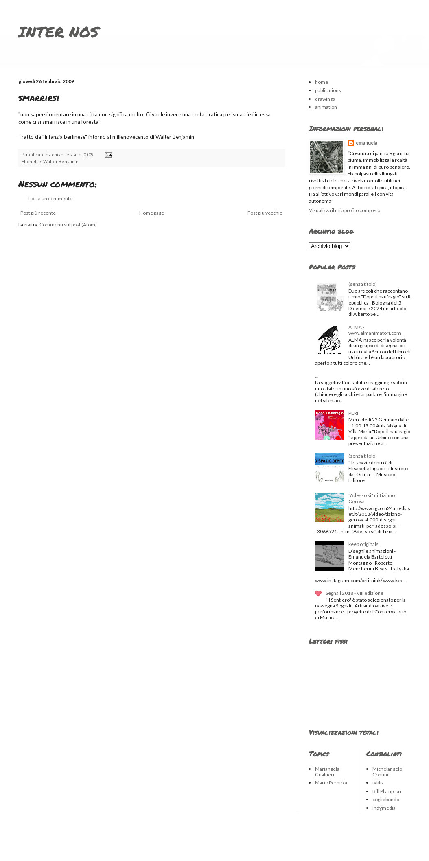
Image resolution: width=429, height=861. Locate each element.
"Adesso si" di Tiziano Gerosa (371, 498)
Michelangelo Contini (387, 772)
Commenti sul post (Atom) (68, 224)
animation (326, 107)
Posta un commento (50, 198)
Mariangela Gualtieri (327, 772)
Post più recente (38, 213)
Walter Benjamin (61, 161)
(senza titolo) (362, 284)
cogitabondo (385, 799)
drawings (325, 99)
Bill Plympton (386, 791)
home (321, 82)
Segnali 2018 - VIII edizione (354, 593)
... (317, 376)
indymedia (384, 808)
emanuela (366, 143)
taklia (378, 783)
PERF (354, 413)
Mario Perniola (331, 783)
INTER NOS (58, 31)
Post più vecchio (264, 213)
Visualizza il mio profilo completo (344, 210)
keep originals (363, 544)
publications (328, 90)
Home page (151, 213)
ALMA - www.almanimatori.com (374, 330)
